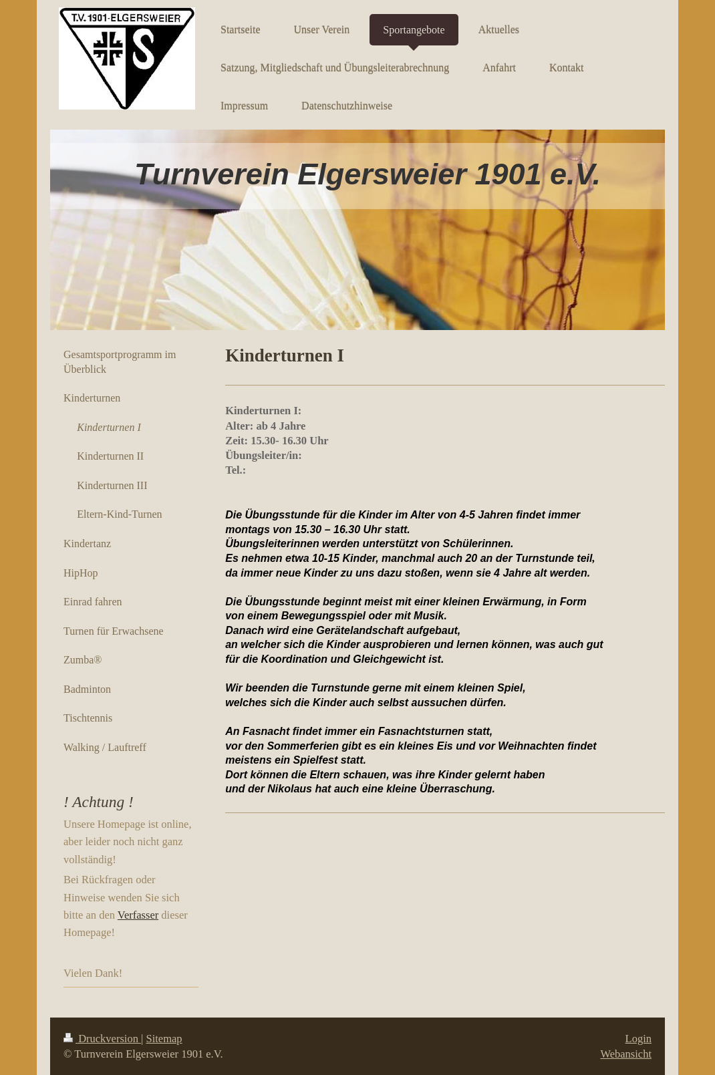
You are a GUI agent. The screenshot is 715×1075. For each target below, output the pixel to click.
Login (638, 1038)
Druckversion (102, 1038)
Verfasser (138, 915)
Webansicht (626, 1054)
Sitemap (164, 1038)
